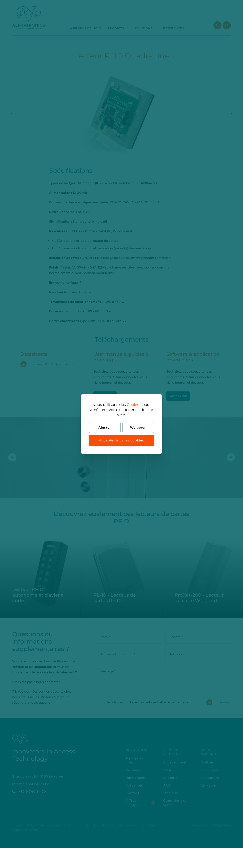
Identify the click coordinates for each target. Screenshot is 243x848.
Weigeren (138, 427)
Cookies (134, 404)
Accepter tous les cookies (121, 440)
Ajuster (104, 427)
